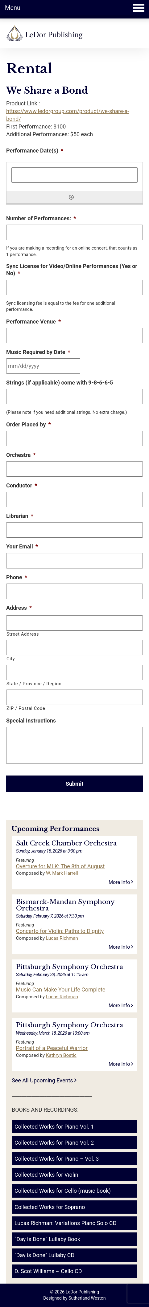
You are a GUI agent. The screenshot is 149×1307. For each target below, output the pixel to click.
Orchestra (20, 455)
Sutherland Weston (87, 1298)
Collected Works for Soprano (49, 1207)
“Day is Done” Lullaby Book (47, 1239)
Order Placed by (28, 424)
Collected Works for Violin (46, 1174)
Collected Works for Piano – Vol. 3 (56, 1158)
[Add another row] (71, 197)
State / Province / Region (34, 683)
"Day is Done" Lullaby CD (44, 1255)
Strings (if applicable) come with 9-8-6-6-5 (59, 382)
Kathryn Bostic (61, 1055)
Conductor (21, 485)
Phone (16, 577)
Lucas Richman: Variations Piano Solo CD (65, 1223)
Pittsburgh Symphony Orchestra (69, 967)
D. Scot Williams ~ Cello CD (48, 1271)
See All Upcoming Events (44, 1080)
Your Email (22, 546)
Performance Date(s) (34, 150)
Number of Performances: (41, 218)
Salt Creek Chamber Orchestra (66, 843)
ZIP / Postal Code (25, 708)
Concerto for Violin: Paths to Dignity (60, 931)
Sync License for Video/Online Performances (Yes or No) (71, 269)
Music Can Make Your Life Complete (61, 989)
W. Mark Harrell (62, 873)
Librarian (19, 516)
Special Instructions (31, 720)
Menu (74, 7)
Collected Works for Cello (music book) (62, 1190)
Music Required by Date (38, 352)
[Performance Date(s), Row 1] (74, 175)
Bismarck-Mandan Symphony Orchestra (65, 905)
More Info (121, 882)
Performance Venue (33, 321)
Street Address (22, 634)
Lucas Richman (62, 938)
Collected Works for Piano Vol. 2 (54, 1142)
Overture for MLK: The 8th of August (60, 866)
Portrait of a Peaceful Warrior (52, 1048)
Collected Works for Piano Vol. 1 (54, 1126)
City (10, 659)
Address (19, 608)
